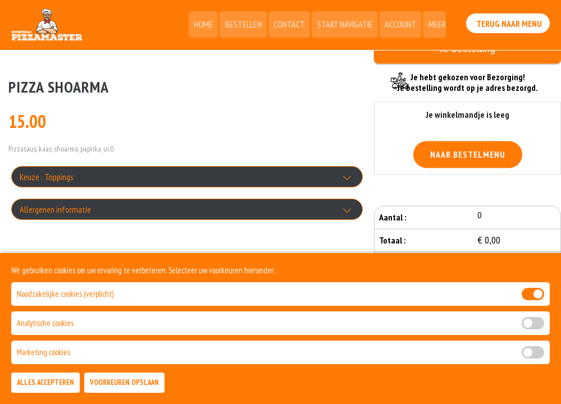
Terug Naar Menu (510, 23)
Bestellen (249, 25)
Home (210, 25)
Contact (293, 25)
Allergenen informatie (55, 209)
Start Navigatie (348, 25)
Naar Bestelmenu (467, 155)
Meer (437, 25)
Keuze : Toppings (47, 177)
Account (402, 25)
